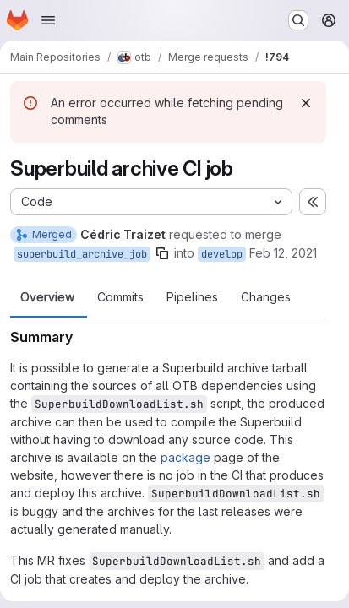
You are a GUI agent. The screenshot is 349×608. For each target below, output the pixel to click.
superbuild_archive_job (82, 254)
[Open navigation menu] (48, 20)
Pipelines (192, 297)
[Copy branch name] (162, 253)
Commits (120, 297)
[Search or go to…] (298, 20)
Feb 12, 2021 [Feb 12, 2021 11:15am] (283, 253)
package (185, 457)
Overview (47, 297)
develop (222, 254)
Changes (266, 297)
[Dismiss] (306, 103)
